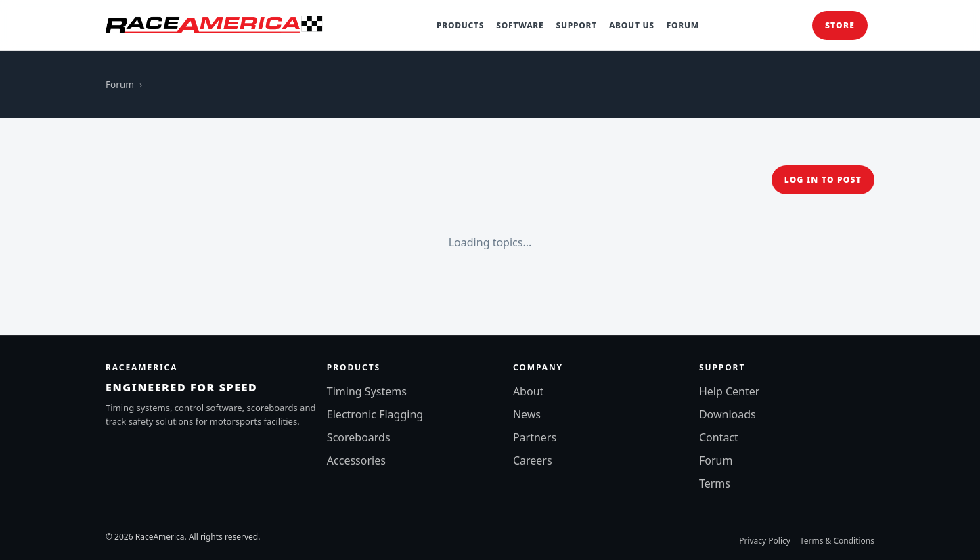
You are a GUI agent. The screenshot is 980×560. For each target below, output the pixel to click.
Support (576, 25)
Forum (683, 25)
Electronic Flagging (375, 414)
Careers (532, 460)
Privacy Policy (764, 540)
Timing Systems (367, 391)
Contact (718, 437)
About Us (631, 25)
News (527, 414)
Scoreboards (359, 437)
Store (840, 25)
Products (460, 25)
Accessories (356, 460)
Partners (534, 437)
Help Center (729, 391)
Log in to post (823, 180)
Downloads (727, 414)
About (528, 391)
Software (519, 25)
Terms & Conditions (837, 540)
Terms (714, 483)
